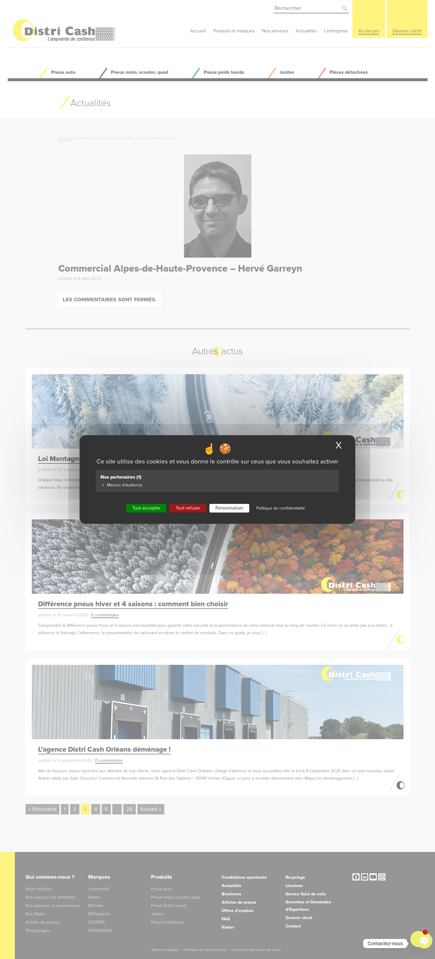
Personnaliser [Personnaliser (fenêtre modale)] (229, 508)
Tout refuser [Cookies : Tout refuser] (188, 508)
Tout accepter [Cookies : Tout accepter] (146, 508)
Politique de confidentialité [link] (280, 508)
